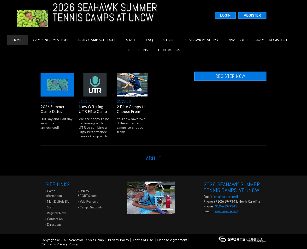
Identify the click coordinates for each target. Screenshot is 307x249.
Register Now (230, 76)
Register (252, 15)
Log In (87, 244)
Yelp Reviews (89, 201)
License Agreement (172, 240)
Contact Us (169, 50)
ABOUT (153, 158)
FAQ (149, 40)
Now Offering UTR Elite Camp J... (93, 109)
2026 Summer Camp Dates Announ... (53, 109)
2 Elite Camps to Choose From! (131, 109)
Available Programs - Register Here (262, 40)
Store (168, 40)
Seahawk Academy (201, 40)
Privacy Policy (118, 240)
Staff (131, 40)
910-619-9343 (226, 206)
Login (225, 15)
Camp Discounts (91, 207)
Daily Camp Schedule (97, 40)
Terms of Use (142, 240)
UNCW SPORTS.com (87, 193)
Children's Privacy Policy (59, 244)
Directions (137, 50)
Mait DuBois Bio (58, 201)
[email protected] (225, 197)
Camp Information (50, 40)
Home (17, 40)
